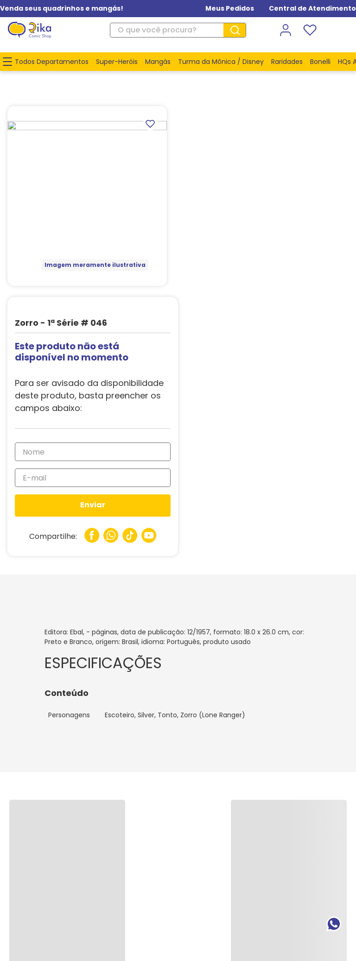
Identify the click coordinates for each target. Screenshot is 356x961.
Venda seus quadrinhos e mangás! (61, 8)
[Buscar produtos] (238, 30)
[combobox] (178, 30)
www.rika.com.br (103, 903)
